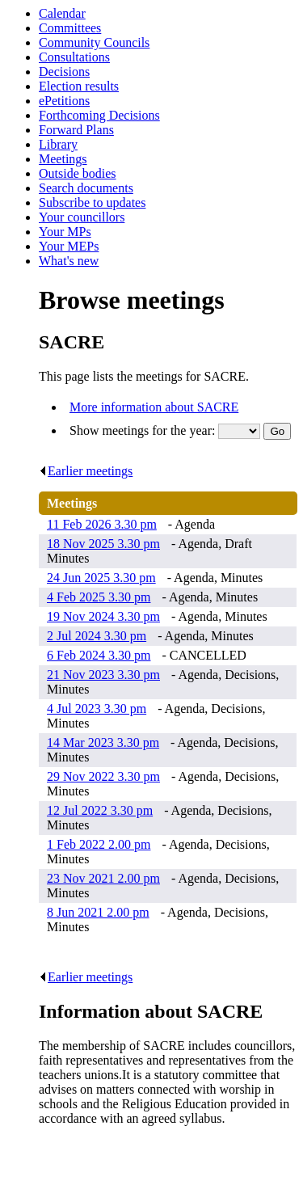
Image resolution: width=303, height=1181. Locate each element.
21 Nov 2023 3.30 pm (103, 674)
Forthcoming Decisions (99, 115)
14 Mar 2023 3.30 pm (103, 742)
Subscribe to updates (92, 202)
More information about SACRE (153, 407)
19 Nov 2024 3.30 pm (103, 616)
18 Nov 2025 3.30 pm (103, 543)
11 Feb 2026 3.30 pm (102, 524)
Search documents (86, 188)
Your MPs (65, 231)
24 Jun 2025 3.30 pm (101, 577)
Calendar (62, 13)
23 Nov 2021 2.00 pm (103, 878)
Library (58, 144)
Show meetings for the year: (143, 430)
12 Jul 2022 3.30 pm (100, 810)
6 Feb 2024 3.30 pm (98, 655)
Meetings (63, 159)
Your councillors (81, 217)
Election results (79, 86)
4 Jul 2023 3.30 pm (96, 708)
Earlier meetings (86, 471)
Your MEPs (69, 246)
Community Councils (94, 42)
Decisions (64, 71)
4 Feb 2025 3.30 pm (98, 597)
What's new (69, 261)
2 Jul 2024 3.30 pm (96, 636)
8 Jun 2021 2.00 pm (98, 912)
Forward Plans (76, 130)
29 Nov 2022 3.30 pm (103, 776)
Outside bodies (77, 173)
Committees (70, 28)
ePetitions (64, 101)
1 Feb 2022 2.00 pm (98, 844)
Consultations (74, 57)
